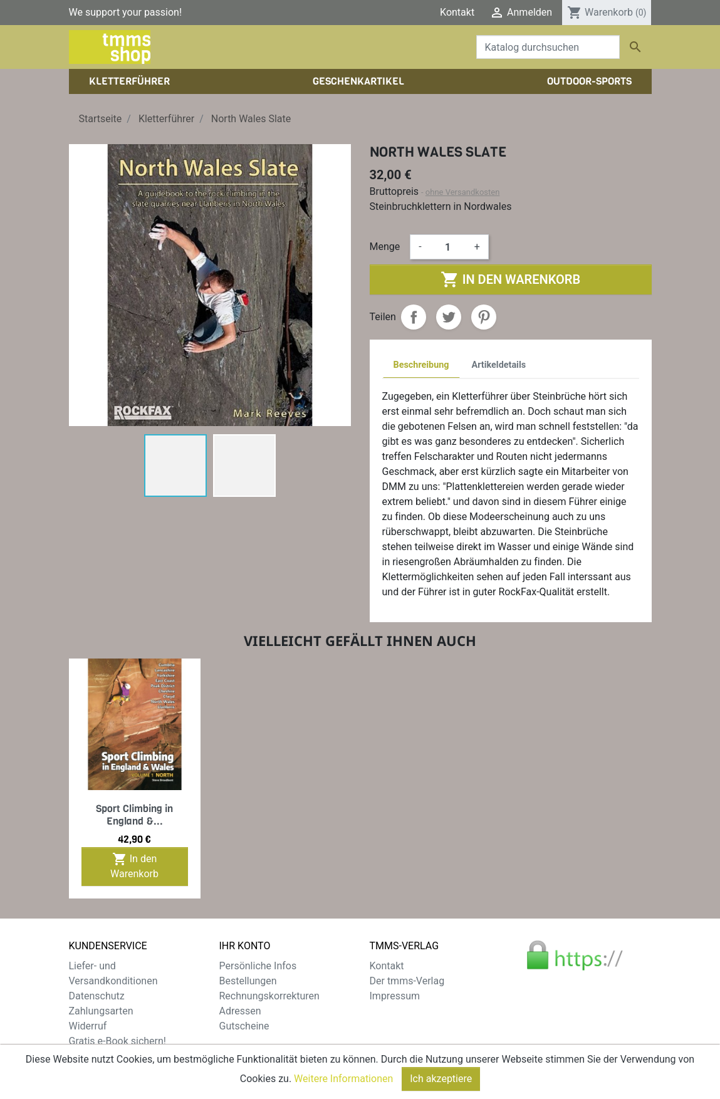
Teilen (413, 317)
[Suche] (548, 47)
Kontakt (457, 12)
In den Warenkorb (510, 279)
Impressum (395, 996)
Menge (385, 247)
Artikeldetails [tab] (499, 365)
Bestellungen (248, 981)
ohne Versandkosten (462, 192)
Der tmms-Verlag (407, 981)
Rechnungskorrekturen (269, 996)
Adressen (240, 1011)
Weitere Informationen (343, 1079)
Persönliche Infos (258, 966)
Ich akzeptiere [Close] (441, 1079)
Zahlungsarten (101, 1011)
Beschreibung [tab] (421, 365)
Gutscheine (244, 1026)
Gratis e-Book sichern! (117, 1041)
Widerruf (88, 1026)
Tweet (448, 317)
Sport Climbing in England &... (134, 814)
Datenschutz (97, 996)
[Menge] (448, 247)
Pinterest (483, 317)
